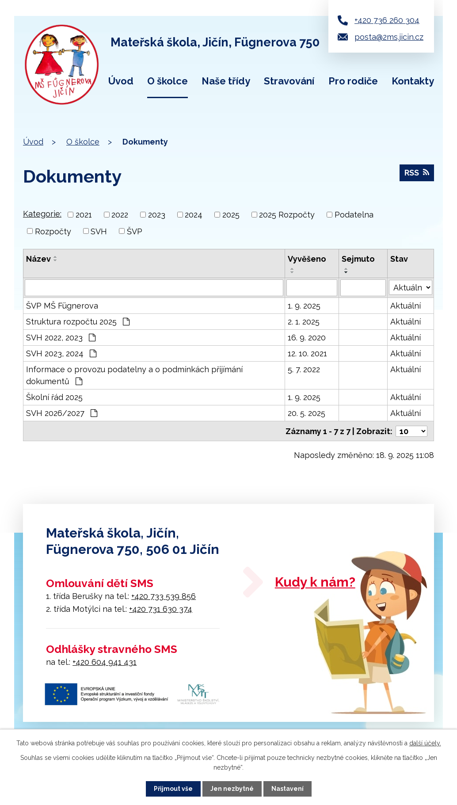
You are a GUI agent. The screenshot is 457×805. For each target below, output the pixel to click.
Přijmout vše (173, 788)
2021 (84, 214)
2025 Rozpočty (287, 214)
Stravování (289, 81)
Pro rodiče (353, 81)
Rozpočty (53, 231)
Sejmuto (358, 258)
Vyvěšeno (307, 258)
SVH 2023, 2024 (61, 353)
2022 (119, 214)
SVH (99, 231)
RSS (416, 172)
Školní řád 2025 (54, 397)
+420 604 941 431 (104, 661)
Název (38, 258)
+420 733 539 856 (163, 595)
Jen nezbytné (232, 788)
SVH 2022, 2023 (60, 337)
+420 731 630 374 (160, 608)
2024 (193, 214)
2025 (231, 214)
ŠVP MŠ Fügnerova (62, 305)
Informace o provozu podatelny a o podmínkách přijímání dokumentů (134, 375)
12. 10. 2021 (307, 353)
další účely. (425, 743)
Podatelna (354, 214)
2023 (156, 214)
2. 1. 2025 (304, 321)
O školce (167, 81)
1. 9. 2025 (304, 305)
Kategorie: (42, 213)
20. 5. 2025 (306, 413)
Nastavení (287, 788)
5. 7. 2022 (304, 369)
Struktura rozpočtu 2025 (77, 321)
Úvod (120, 81)
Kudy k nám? (315, 581)
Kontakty (413, 81)
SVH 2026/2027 (61, 413)
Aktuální (405, 305)
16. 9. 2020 (307, 337)
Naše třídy (226, 81)
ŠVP (134, 231)
